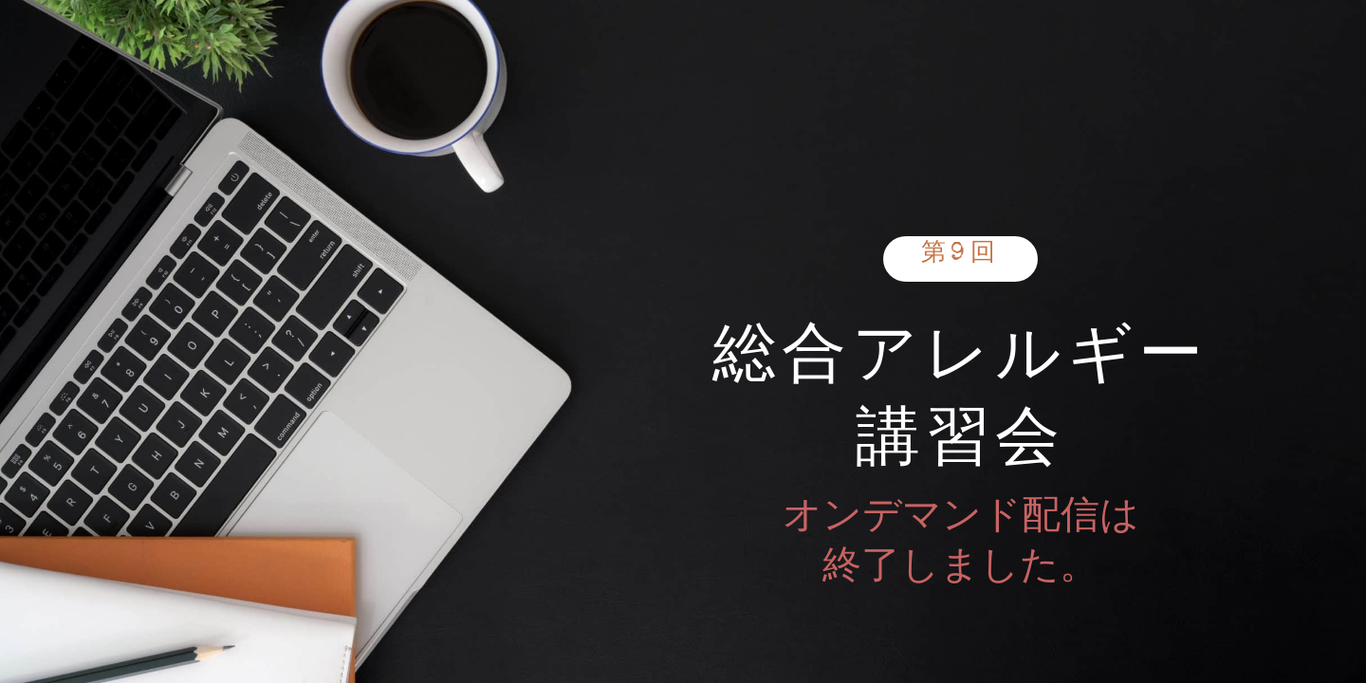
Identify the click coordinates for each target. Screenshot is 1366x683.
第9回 (960, 255)
